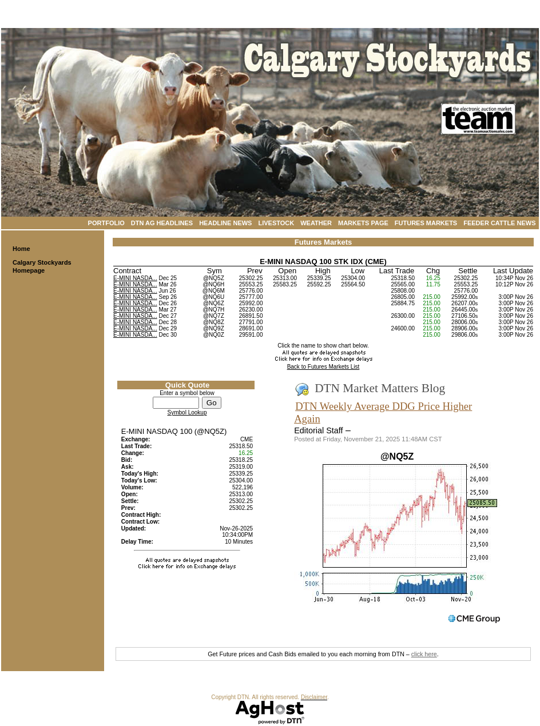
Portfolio (106, 223)
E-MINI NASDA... (135, 278)
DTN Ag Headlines (162, 223)
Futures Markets (426, 223)
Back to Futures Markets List (323, 367)
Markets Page (363, 223)
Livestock (276, 223)
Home (21, 248)
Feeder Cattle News (499, 223)
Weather (316, 223)
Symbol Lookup (187, 412)
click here (424, 654)
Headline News (225, 223)
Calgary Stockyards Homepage (42, 266)
